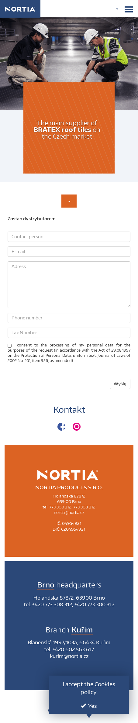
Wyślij (120, 383)
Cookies (105, 683)
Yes (89, 705)
